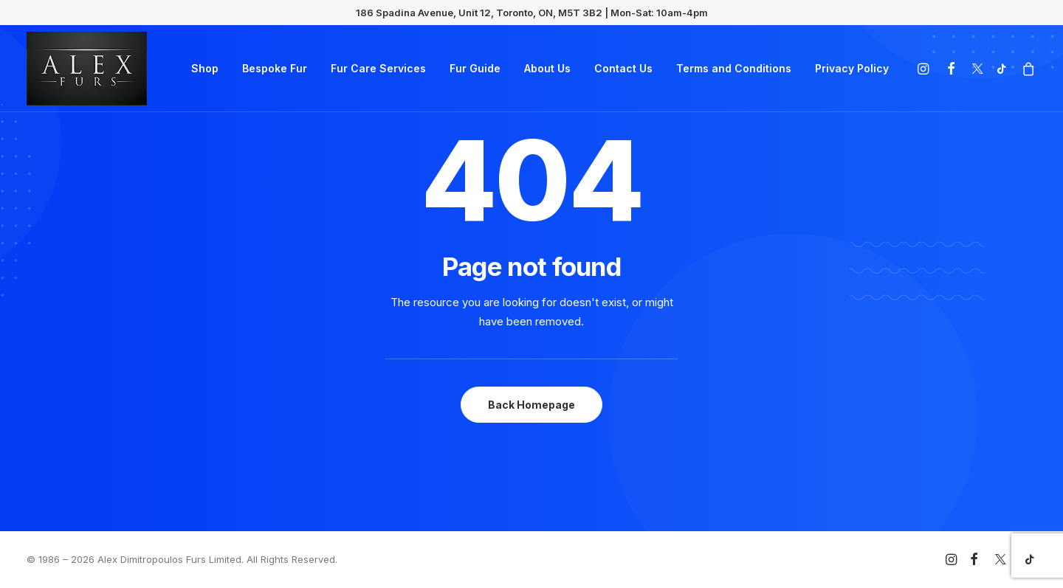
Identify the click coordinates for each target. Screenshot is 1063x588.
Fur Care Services (378, 68)
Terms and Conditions (733, 68)
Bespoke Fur (274, 68)
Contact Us (623, 68)
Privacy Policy (852, 68)
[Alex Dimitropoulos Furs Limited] (87, 69)
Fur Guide (475, 68)
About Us (547, 68)
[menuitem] (205, 68)
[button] (925, 68)
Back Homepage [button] (531, 404)
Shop (205, 68)
